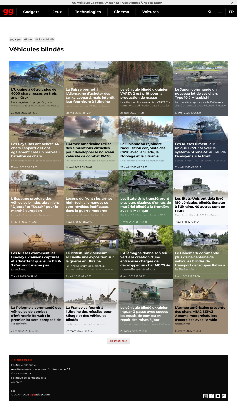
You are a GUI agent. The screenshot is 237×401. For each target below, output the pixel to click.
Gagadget (25, 10)
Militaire (28, 39)
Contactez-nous (21, 373)
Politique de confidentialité (28, 377)
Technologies (121, 12)
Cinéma (154, 12)
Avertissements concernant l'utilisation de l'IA (40, 369)
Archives (16, 382)
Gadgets (64, 12)
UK (13, 391)
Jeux (90, 12)
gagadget (15, 39)
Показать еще (118, 341)
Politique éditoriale (23, 365)
